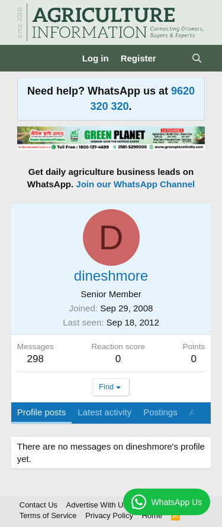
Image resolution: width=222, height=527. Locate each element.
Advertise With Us (96, 504)
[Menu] (27, 58)
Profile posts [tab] (41, 412)
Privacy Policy (109, 515)
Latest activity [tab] (104, 412)
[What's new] (173, 58)
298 (35, 359)
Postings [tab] (160, 412)
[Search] (196, 58)
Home (151, 515)
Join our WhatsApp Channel (135, 184)
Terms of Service (48, 515)
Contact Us (38, 504)
